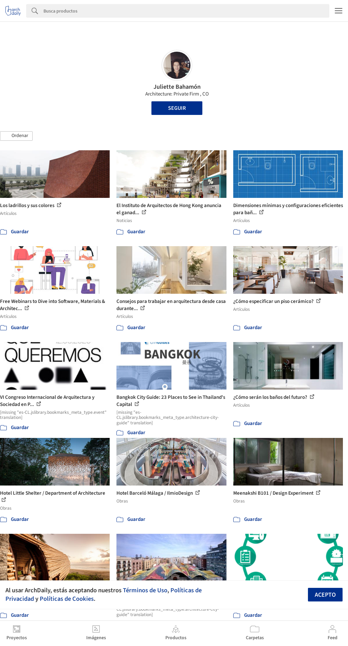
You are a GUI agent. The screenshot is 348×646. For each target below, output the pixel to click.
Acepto (325, 595)
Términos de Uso (145, 590)
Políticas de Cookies (67, 598)
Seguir (177, 108)
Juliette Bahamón (177, 87)
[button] (16, 136)
